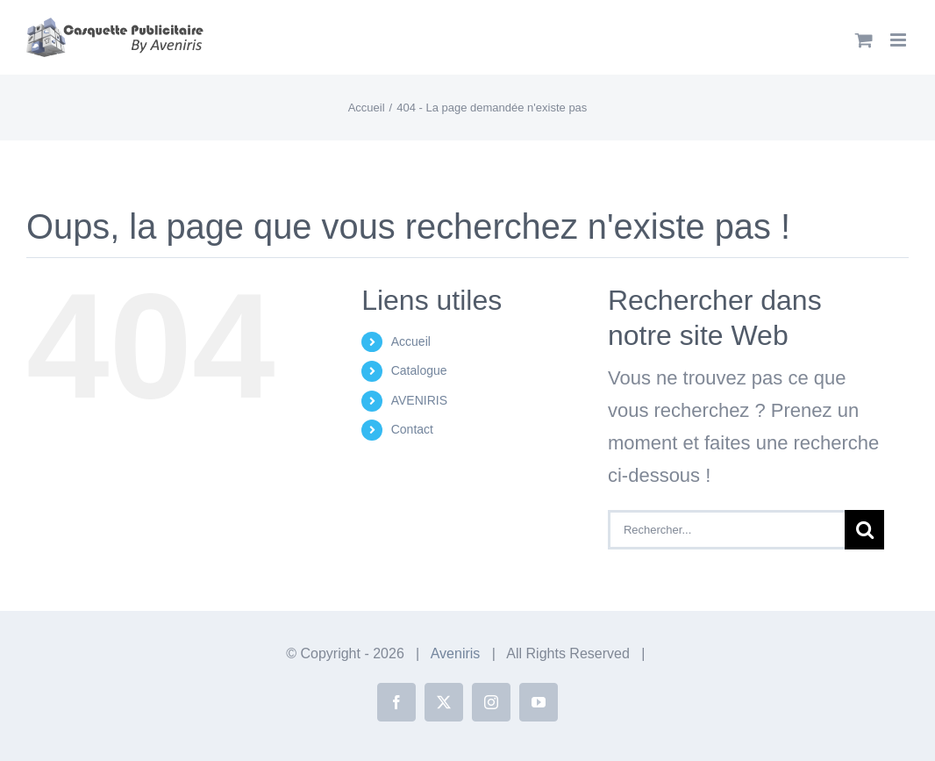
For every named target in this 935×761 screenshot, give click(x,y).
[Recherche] (864, 529)
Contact (412, 429)
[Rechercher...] (726, 529)
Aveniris (456, 653)
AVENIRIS (419, 400)
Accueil (411, 341)
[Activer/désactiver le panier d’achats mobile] (864, 40)
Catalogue (419, 370)
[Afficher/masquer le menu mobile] (899, 40)
